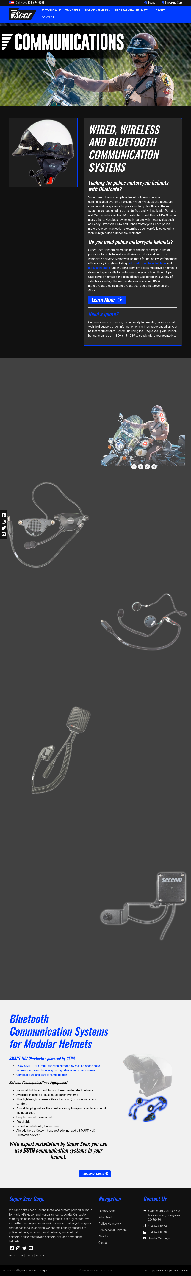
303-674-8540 (155, 1232)
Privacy (29, 1255)
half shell (134, 263)
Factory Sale (51, 10)
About (160, 10)
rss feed (174, 1270)
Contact (47, 17)
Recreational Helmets (132, 10)
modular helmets (99, 268)
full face (160, 263)
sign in (184, 1270)
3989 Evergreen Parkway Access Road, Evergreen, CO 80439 (162, 1215)
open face (147, 263)
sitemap (149, 1270)
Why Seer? (72, 10)
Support (39, 1255)
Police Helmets (96, 10)
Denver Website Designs (34, 1270)
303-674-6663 (26, 3)
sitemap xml (162, 1270)
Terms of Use (16, 1255)
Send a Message (156, 1238)
